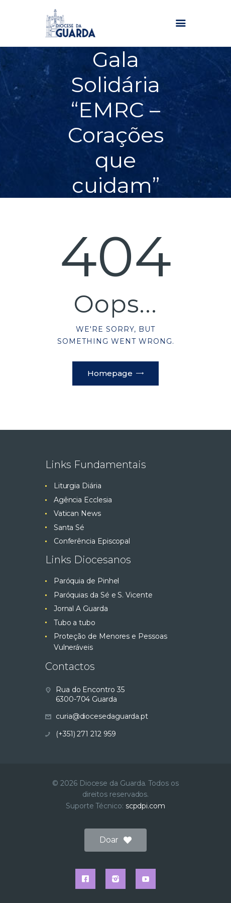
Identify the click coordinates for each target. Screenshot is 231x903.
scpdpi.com (145, 805)
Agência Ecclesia (83, 499)
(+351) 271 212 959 (86, 733)
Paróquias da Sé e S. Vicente (103, 594)
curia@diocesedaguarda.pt (102, 716)
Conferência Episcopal (92, 541)
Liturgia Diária (77, 485)
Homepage (110, 373)
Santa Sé (69, 527)
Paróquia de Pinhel (87, 580)
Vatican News (77, 513)
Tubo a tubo (74, 622)
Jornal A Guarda (81, 608)
